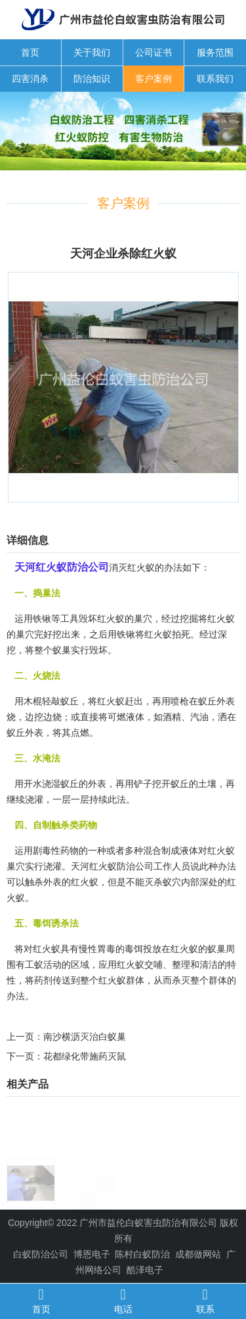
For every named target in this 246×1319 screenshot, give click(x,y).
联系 (205, 1300)
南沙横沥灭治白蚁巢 (84, 1036)
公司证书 (153, 52)
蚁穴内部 (181, 882)
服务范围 (215, 52)
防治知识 (91, 78)
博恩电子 (91, 1254)
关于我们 (91, 52)
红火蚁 (158, 634)
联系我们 (215, 78)
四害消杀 (30, 78)
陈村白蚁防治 (142, 1254)
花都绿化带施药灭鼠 (84, 1056)
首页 (30, 52)
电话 (123, 1300)
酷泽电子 (145, 1270)
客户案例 (153, 78)
